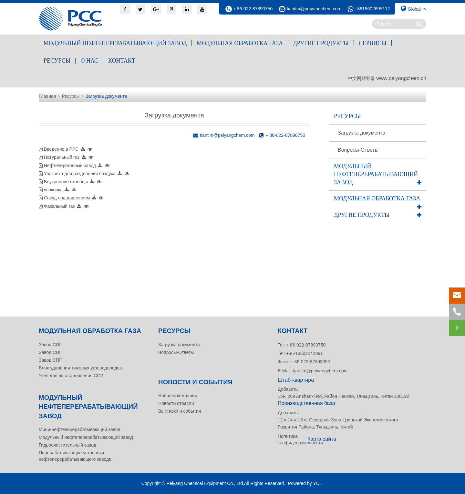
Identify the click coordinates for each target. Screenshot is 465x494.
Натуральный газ (61, 157)
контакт (121, 61)
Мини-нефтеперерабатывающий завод (79, 429)
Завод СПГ (50, 344)
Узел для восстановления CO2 (71, 375)
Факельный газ (59, 206)
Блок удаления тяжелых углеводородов (80, 367)
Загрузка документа (106, 96)
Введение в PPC (61, 149)
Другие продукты (321, 43)
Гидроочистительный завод (67, 445)
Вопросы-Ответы (358, 150)
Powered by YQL (305, 483)
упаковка (53, 189)
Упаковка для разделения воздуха (80, 173)
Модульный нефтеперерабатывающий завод (115, 43)
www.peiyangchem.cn (401, 78)
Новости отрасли (176, 403)
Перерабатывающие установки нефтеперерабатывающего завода (75, 456)
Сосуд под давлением (67, 197)
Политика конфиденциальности (291, 439)
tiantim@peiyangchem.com (314, 8)
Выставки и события (179, 411)
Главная (47, 96)
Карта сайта (321, 439)
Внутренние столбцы (66, 181)
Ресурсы (57, 61)
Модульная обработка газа (240, 43)
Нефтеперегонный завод (70, 165)
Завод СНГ (50, 352)
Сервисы (373, 43)
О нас (89, 61)
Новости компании (177, 395)
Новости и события (195, 382)
